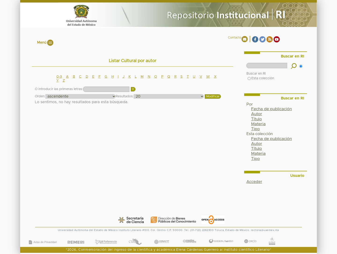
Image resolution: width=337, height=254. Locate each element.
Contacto (234, 37)
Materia (258, 124)
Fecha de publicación (271, 109)
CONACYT (161, 237)
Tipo (255, 129)
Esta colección (261, 78)
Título (256, 119)
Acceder (254, 182)
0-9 (59, 76)
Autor (256, 114)
